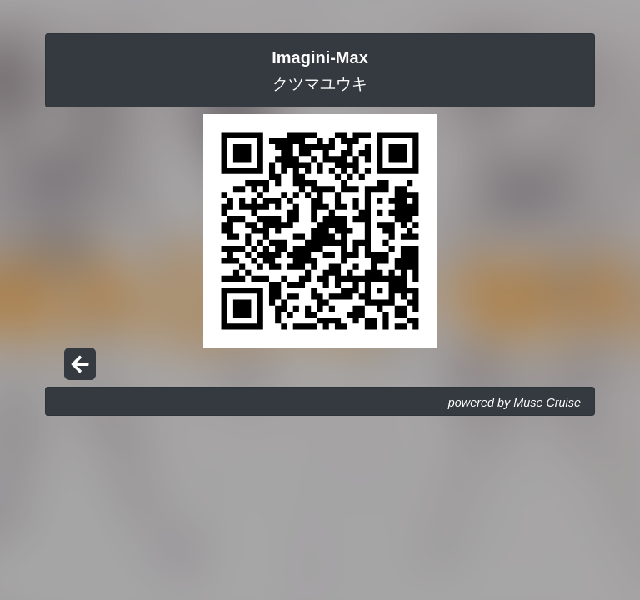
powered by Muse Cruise (514, 402)
